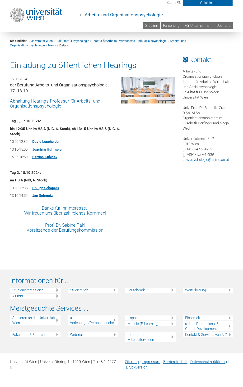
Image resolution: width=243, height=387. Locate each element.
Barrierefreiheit (175, 362)
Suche (174, 2)
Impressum (151, 362)
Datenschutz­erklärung (208, 362)
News (52, 45)
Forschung (171, 25)
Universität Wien (42, 41)
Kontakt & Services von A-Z (206, 335)
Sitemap (132, 362)
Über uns (223, 25)
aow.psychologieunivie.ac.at (206, 160)
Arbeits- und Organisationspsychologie (124, 15)
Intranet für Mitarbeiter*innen (140, 337)
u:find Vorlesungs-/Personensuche (92, 320)
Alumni (17, 296)
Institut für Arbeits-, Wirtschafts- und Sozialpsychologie (130, 41)
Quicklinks (207, 3)
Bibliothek (192, 318)
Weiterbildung (195, 290)
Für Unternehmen (197, 25)
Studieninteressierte (27, 290)
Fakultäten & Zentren (28, 335)
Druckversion (137, 367)
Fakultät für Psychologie (73, 41)
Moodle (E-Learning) (143, 324)
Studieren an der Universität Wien (33, 320)
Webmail (76, 335)
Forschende (136, 290)
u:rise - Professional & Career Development (202, 326)
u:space (133, 318)
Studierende (79, 290)
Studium (151, 25)
